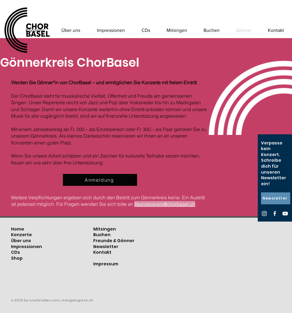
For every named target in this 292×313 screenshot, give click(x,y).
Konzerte (21, 235)
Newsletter (105, 247)
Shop (17, 258)
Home (17, 229)
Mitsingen (104, 229)
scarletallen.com (44, 300)
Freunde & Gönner (113, 241)
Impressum (105, 264)
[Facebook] (274, 213)
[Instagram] (264, 213)
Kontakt (102, 252)
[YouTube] (285, 213)
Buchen (102, 235)
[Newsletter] (275, 198)
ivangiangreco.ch (77, 300)
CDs (15, 252)
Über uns (21, 241)
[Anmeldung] (100, 180)
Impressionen (26, 247)
